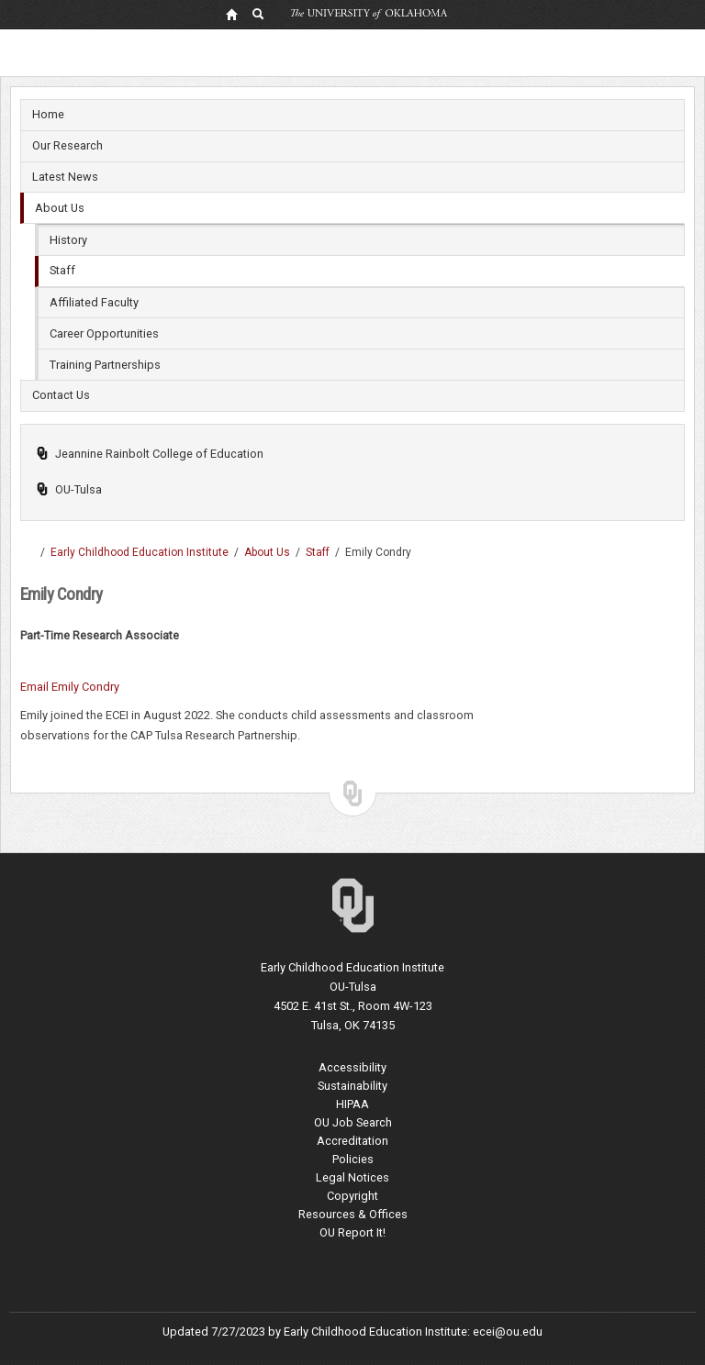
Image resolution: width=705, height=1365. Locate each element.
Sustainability (352, 1086)
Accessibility (352, 1067)
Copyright (352, 1196)
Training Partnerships (105, 365)
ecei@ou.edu (508, 1331)
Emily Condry (378, 552)
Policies (353, 1159)
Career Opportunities (104, 333)
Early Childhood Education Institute (139, 552)
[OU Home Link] (231, 14)
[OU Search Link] (259, 14)
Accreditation (352, 1141)
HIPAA (352, 1104)
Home (48, 114)
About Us (59, 208)
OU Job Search (353, 1122)
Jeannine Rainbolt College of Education (150, 454)
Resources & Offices (353, 1214)
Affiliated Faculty (94, 302)
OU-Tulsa (69, 489)
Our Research (67, 145)
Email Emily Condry (69, 687)
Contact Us (61, 395)
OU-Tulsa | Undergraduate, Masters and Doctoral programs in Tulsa (27, 552)
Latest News (65, 176)
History (68, 240)
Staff (62, 270)
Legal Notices (352, 1177)
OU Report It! (352, 1232)
